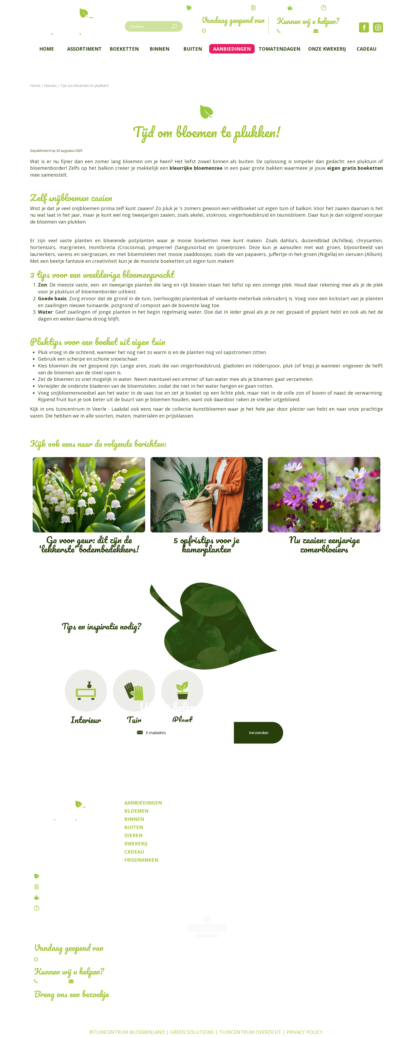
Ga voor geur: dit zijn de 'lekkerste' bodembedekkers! (89, 506)
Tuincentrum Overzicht (250, 1016)
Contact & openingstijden (72, 908)
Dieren (177, 1025)
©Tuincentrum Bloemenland (127, 1016)
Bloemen (152, 1025)
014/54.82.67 (295, 31)
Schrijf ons (331, 31)
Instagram (378, 27)
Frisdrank (300, 1025)
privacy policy (260, 757)
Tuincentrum (117, 1025)
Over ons (52, 876)
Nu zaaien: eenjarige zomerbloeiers (324, 506)
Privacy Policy (304, 1016)
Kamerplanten (210, 1025)
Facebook (364, 27)
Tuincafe (52, 897)
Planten (245, 1025)
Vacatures (54, 887)
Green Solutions (192, 1016)
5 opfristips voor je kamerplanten (206, 506)
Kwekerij (271, 1025)
